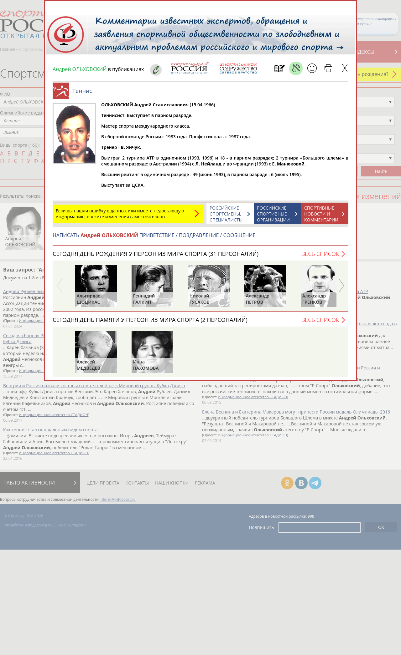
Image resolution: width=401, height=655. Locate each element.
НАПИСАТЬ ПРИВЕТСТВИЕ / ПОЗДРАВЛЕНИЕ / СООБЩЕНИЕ (154, 238)
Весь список (320, 257)
